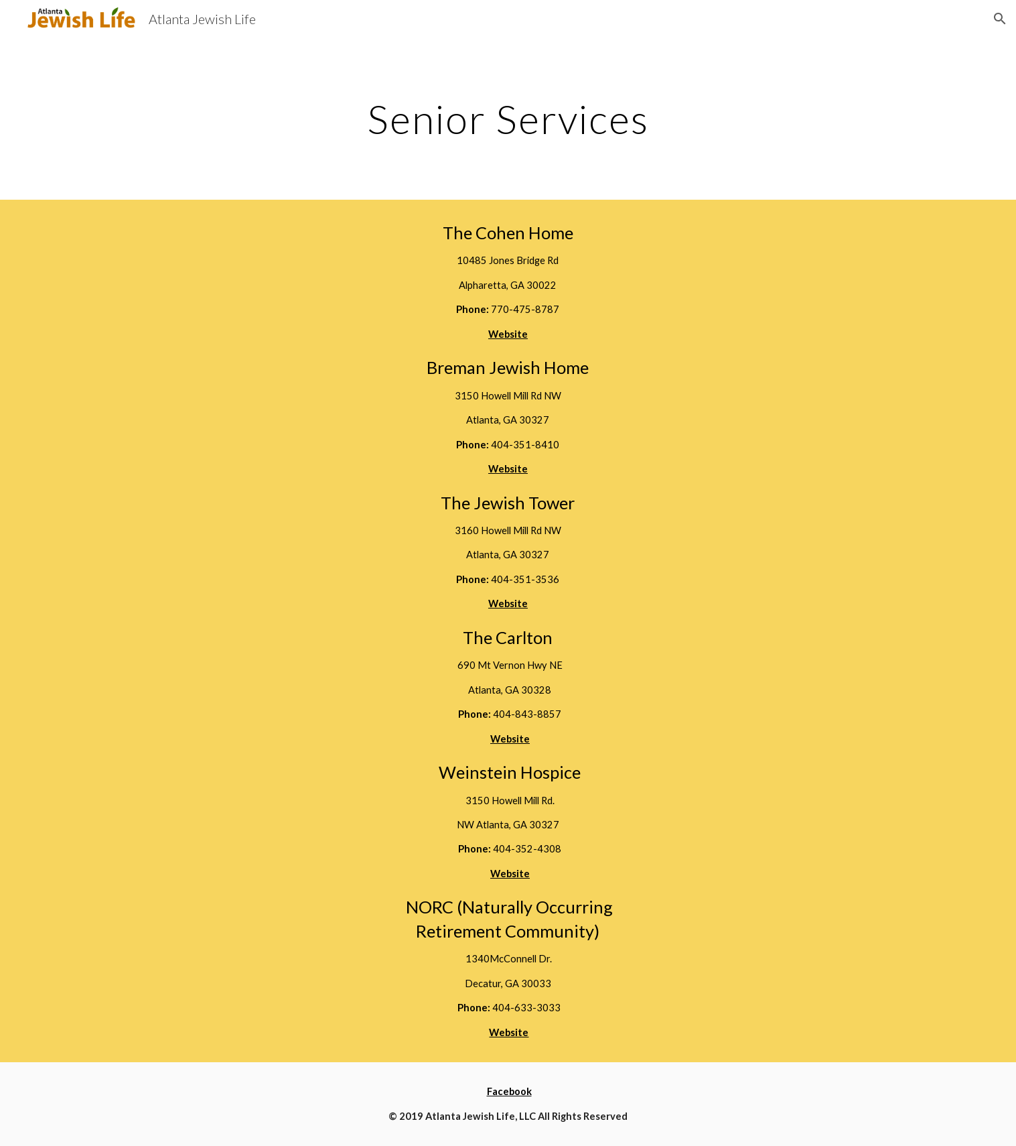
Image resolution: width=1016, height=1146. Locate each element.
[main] (507, 118)
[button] (1000, 19)
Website (510, 873)
